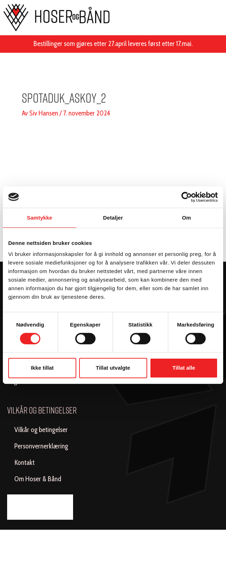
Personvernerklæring (41, 446)
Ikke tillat (42, 368)
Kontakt (24, 462)
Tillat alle (184, 368)
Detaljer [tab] (113, 217)
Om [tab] (186, 217)
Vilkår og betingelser (41, 430)
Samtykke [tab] (39, 217)
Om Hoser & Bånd (37, 479)
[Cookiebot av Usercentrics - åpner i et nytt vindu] (186, 196)
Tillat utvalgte (113, 368)
